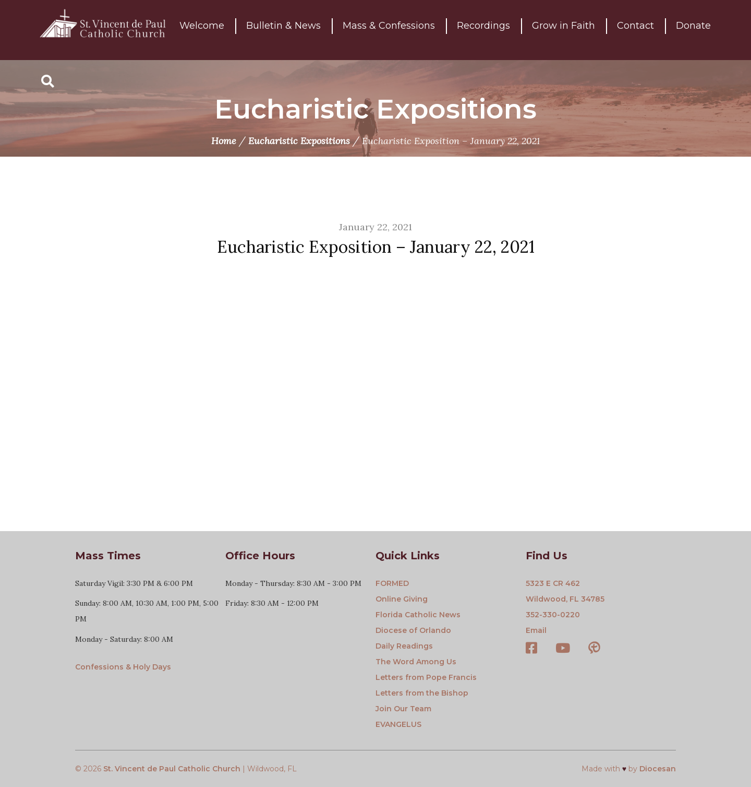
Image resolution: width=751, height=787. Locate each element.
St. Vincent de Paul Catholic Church (171, 768)
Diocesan (657, 768)
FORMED (392, 583)
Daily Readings (404, 646)
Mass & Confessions (389, 30)
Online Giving (402, 599)
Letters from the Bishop (422, 693)
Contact (635, 30)
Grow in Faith (563, 30)
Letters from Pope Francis (426, 677)
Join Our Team (403, 708)
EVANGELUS (398, 724)
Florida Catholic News (418, 614)
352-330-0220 (553, 614)
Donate (693, 30)
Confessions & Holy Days (123, 667)
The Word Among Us (416, 661)
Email (536, 630)
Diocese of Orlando (413, 630)
